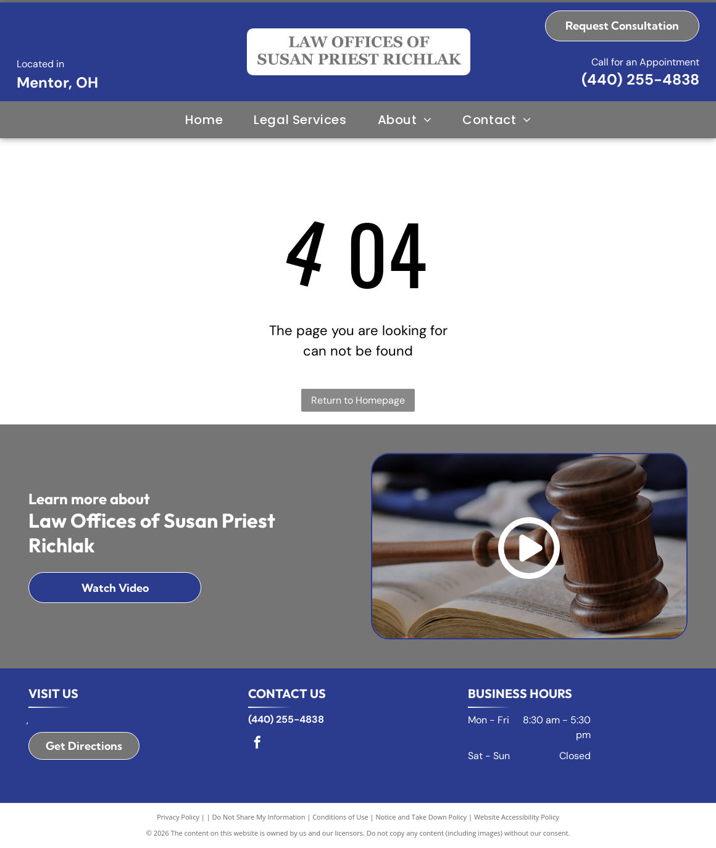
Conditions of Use (340, 816)
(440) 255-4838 (640, 79)
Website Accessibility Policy (516, 816)
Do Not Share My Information (259, 816)
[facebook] (257, 744)
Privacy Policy (178, 816)
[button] (300, 120)
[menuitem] (204, 120)
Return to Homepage (358, 400)
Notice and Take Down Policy (421, 816)
